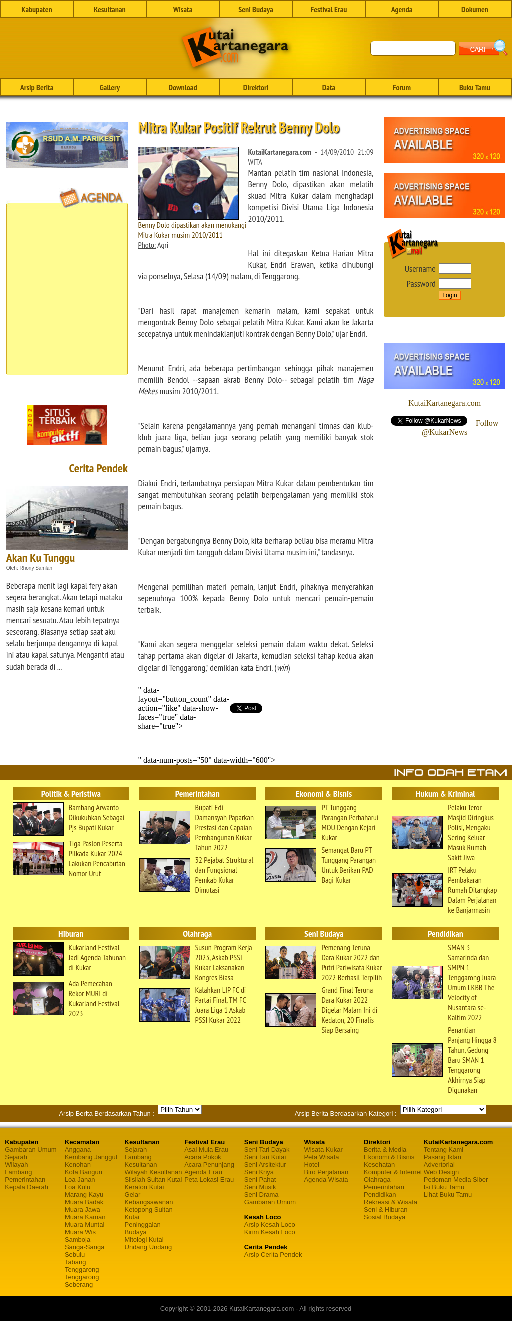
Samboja (77, 1239)
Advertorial (439, 1164)
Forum (402, 87)
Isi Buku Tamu (444, 1187)
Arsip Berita (37, 87)
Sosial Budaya (385, 1217)
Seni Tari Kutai (265, 1157)
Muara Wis (80, 1232)
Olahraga (377, 1179)
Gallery (110, 87)
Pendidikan (380, 1194)
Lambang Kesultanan (141, 1160)
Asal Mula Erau (206, 1149)
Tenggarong (82, 1269)
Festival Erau (329, 9)
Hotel (311, 1164)
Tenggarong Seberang (82, 1280)
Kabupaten (37, 9)
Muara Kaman (85, 1217)
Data (329, 87)
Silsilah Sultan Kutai (153, 1179)
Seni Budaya (256, 9)
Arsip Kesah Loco (270, 1224)
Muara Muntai (84, 1224)
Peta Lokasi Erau (209, 1179)
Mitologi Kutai (144, 1239)
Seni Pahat (260, 1179)
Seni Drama (261, 1194)
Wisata (183, 9)
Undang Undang (148, 1247)
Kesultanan (110, 9)
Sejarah (16, 1157)
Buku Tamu (475, 87)
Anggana (78, 1149)
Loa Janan (80, 1179)
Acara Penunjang (209, 1164)
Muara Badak (84, 1202)
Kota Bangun (83, 1172)
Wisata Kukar (323, 1149)
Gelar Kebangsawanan (149, 1198)
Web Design (442, 1172)
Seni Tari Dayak (267, 1149)
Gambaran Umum (30, 1149)
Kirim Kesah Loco (270, 1232)
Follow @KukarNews (460, 427)
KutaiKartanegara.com (444, 403)
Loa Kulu (77, 1187)
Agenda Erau (203, 1172)
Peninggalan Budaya (143, 1228)
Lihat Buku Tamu (448, 1194)
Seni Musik (260, 1187)
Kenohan (78, 1164)
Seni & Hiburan (386, 1209)
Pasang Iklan (443, 1157)
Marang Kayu (84, 1194)
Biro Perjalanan (326, 1172)
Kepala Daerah (26, 1187)
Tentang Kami (444, 1149)
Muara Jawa (82, 1209)
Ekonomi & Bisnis (389, 1157)
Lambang (18, 1172)
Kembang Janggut (91, 1157)
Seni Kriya (259, 1172)
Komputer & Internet (393, 1172)
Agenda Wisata (326, 1179)
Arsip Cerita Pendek (273, 1254)
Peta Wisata (321, 1157)
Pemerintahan (25, 1179)
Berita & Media (385, 1149)
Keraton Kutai (144, 1187)
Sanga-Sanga (85, 1247)
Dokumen (475, 9)
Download (182, 87)
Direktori (256, 87)
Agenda (402, 9)
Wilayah (16, 1164)
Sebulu (75, 1254)
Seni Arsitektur (265, 1164)
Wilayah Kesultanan (153, 1172)
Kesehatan (379, 1164)
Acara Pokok (203, 1157)
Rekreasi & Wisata (391, 1202)
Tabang (75, 1262)
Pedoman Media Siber (456, 1179)
